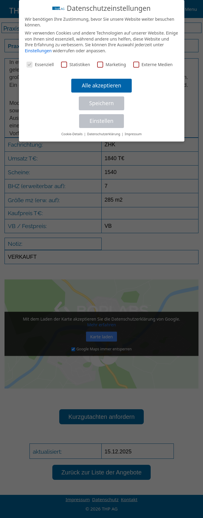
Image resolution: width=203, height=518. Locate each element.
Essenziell (40, 63)
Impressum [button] (133, 133)
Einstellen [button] (101, 120)
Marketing (111, 63)
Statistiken (75, 63)
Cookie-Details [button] (72, 133)
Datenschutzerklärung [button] (104, 133)
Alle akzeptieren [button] (101, 84)
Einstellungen (38, 50)
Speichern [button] (101, 102)
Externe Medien (153, 63)
